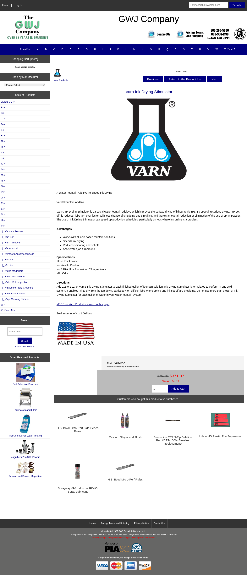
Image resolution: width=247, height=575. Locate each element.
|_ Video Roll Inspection (14, 282)
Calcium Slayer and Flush (125, 437)
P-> (3, 191)
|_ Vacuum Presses (12, 231)
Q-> (3, 197)
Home (5, 5)
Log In (18, 5)
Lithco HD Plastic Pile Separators (220, 436)
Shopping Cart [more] (25, 59)
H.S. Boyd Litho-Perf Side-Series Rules (77, 429)
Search (25, 320)
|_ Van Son (7, 237)
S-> (3, 208)
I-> (2, 152)
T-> (3, 214)
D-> (3, 124)
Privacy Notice (141, 523)
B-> (3, 112)
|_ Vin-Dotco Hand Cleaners (17, 287)
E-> (3, 129)
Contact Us (159, 523)
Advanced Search (25, 346)
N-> (3, 180)
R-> (3, 203)
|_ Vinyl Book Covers (13, 293)
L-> (3, 169)
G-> (3, 141)
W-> (3, 304)
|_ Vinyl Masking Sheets (15, 299)
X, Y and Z (229, 49)
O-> (3, 186)
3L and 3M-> (8, 101)
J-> (2, 158)
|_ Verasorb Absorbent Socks (17, 253)
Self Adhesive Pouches (25, 374)
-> (3, 225)
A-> (3, 107)
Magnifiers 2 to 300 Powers (25, 449)
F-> (3, 135)
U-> (3, 220)
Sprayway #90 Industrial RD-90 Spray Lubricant (77, 490)
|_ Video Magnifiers (12, 270)
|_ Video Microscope (13, 276)
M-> (3, 175)
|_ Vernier (7, 265)
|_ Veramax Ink (10, 248)
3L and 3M (25, 49)
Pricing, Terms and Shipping (115, 523)
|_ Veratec (7, 259)
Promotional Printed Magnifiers (25, 469)
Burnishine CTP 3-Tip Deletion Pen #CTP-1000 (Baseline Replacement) (173, 440)
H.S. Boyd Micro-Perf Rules (125, 479)
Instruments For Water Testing (25, 425)
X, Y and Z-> (8, 310)
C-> (3, 118)
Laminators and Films (25, 399)
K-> (3, 163)
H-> (3, 146)
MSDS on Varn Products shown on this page (83, 304)
